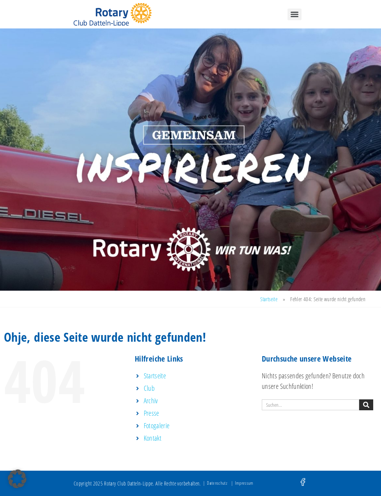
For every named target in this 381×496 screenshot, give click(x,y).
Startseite (269, 299)
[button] (17, 479)
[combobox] (310, 404)
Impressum (244, 483)
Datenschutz (217, 483)
